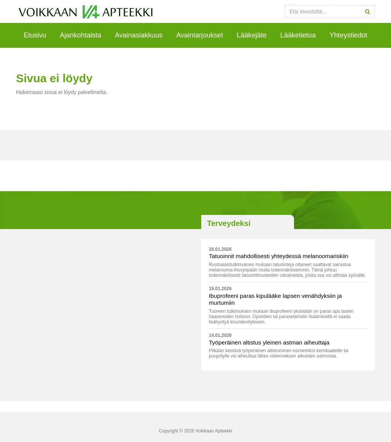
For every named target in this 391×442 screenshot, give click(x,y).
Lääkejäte (252, 35)
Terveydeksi (228, 223)
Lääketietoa (298, 35)
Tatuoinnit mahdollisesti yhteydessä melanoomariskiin (278, 256)
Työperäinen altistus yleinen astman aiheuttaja (269, 342)
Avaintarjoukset (199, 35)
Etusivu (35, 35)
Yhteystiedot (348, 35)
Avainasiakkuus (139, 35)
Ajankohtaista (80, 35)
